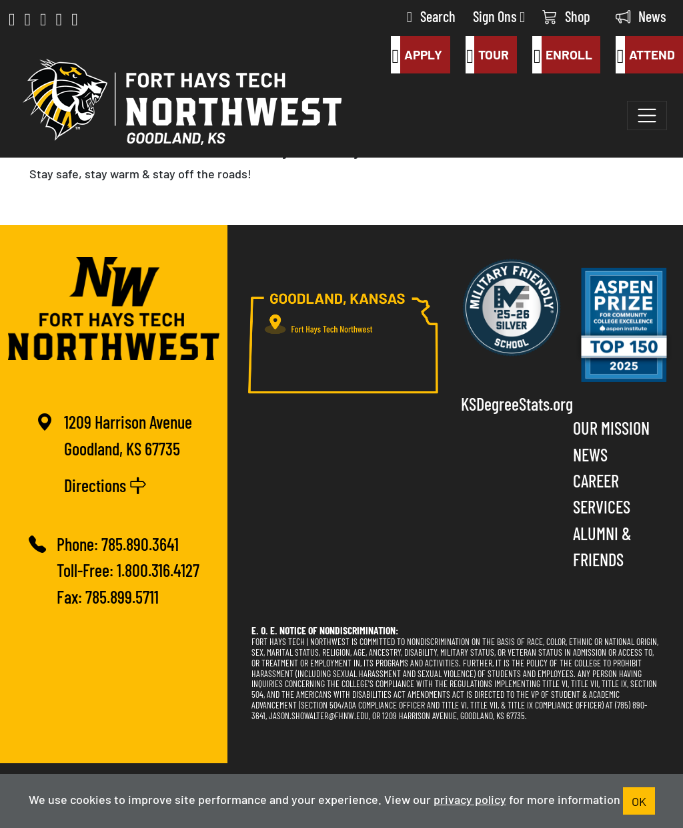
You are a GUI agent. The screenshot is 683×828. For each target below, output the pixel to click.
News (641, 15)
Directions (105, 484)
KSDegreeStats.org (512, 403)
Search (431, 15)
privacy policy (470, 799)
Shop (566, 15)
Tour (488, 54)
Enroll (562, 54)
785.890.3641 (140, 543)
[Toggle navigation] (647, 115)
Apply (416, 54)
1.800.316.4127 (158, 569)
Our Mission (611, 427)
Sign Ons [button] (499, 15)
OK (639, 801)
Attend (645, 54)
